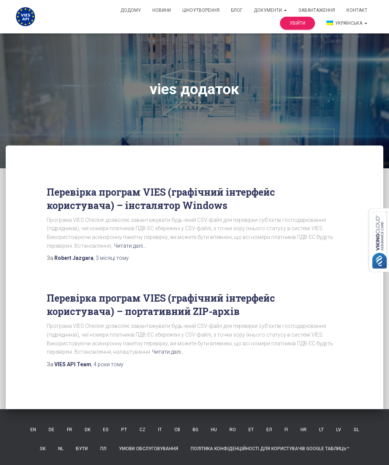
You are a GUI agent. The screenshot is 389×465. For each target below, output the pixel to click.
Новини (161, 10)
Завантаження (316, 10)
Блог (236, 10)
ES (106, 429)
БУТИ (82, 448)
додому (130, 10)
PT (124, 429)
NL (60, 448)
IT (160, 429)
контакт (356, 10)
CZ (142, 429)
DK (87, 429)
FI (286, 429)
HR (303, 429)
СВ (177, 429)
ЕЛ (269, 429)
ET (251, 429)
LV (338, 429)
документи (270, 10)
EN (33, 429)
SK (43, 448)
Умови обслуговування (148, 448)
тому (112, 258)
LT (321, 429)
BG (195, 429)
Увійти (297, 23)
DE (51, 429)
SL (356, 429)
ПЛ (103, 448)
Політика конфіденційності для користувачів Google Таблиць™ (270, 448)
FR (69, 429)
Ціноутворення (201, 10)
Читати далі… (130, 246)
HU (214, 429)
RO (232, 429)
